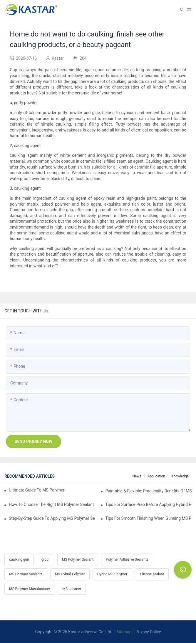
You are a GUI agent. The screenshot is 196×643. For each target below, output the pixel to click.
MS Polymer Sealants (26, 574)
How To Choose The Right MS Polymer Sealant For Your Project (52, 504)
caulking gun (19, 559)
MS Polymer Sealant (77, 559)
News (137, 476)
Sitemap (123, 631)
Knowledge (180, 476)
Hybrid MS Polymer (112, 574)
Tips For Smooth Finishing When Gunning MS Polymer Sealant (148, 518)
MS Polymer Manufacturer (29, 589)
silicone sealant (152, 574)
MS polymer (72, 589)
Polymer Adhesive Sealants (127, 559)
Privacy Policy (148, 631)
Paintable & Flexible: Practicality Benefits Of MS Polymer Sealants (148, 491)
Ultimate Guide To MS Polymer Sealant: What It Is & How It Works (37, 490)
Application (156, 476)
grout (45, 559)
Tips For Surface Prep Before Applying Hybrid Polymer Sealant (148, 504)
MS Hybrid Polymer (70, 574)
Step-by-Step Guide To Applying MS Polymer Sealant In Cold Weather (52, 518)
